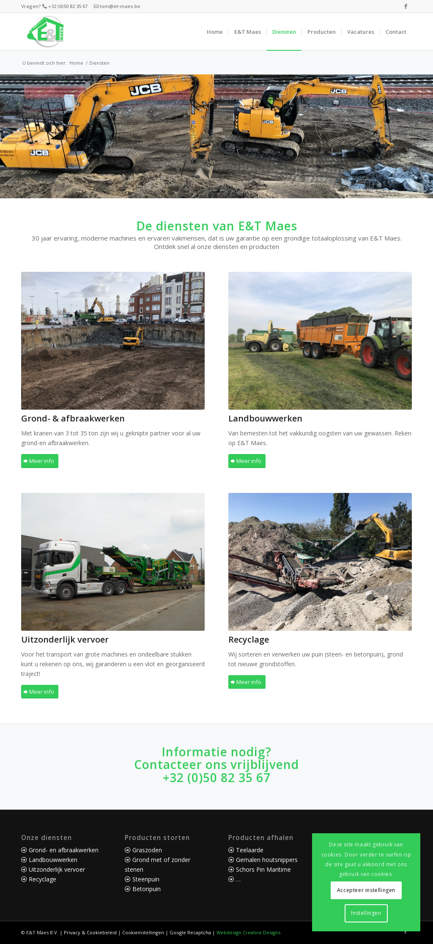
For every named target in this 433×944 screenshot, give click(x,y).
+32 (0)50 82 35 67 (68, 6)
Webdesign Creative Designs (248, 932)
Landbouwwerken (53, 860)
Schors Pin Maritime (263, 869)
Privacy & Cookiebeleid (90, 932)
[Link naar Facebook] (405, 6)
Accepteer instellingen (366, 890)
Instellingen (366, 913)
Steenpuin (145, 879)
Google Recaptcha (190, 932)
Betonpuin (146, 889)
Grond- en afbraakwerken (64, 850)
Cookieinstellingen (143, 932)
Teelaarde (249, 850)
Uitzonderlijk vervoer (57, 869)
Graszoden (147, 850)
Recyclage (42, 879)
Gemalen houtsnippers (267, 860)
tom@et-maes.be (120, 6)
